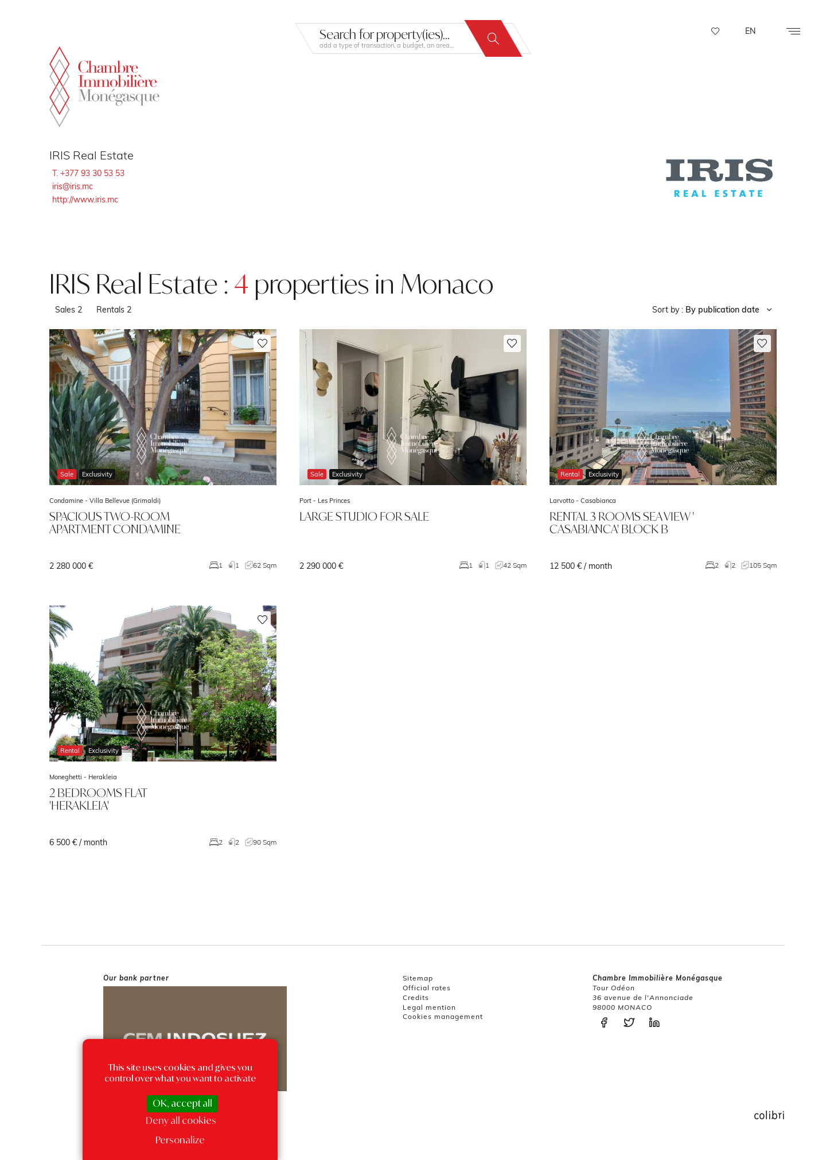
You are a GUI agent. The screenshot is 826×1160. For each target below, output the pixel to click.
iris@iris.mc (72, 186)
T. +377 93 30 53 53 (88, 173)
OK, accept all (182, 1103)
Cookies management (443, 1016)
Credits (416, 997)
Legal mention (429, 1007)
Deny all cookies (181, 1120)
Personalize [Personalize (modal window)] (180, 1140)
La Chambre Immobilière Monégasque (104, 85)
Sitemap (418, 978)
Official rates (427, 987)
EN (750, 31)
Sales (68, 309)
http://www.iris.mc (85, 199)
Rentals (113, 309)
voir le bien (162, 450)
